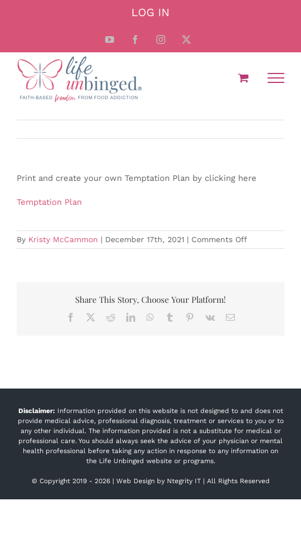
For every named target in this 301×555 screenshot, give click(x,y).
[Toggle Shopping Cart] (243, 78)
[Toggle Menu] (276, 78)
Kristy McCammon (63, 239)
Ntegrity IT (184, 481)
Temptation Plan (49, 202)
